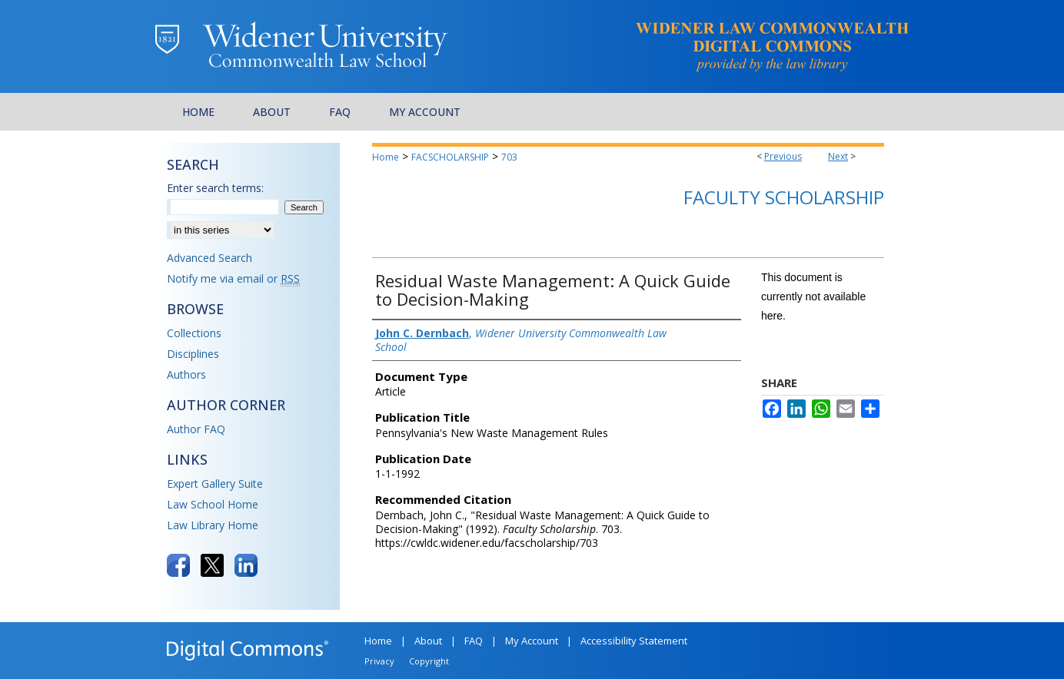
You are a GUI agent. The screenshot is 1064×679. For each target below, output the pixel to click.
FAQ (473, 641)
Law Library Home (212, 525)
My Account (531, 641)
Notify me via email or (233, 278)
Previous (783, 156)
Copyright (429, 661)
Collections (194, 333)
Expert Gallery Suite (215, 483)
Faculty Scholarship (783, 197)
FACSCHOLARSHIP (450, 157)
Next (838, 156)
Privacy (379, 661)
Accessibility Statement (633, 641)
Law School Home (212, 504)
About (428, 641)
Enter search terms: (215, 188)
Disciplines (193, 353)
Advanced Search (209, 257)
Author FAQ (196, 429)
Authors (186, 374)
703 (509, 157)
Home (385, 157)
